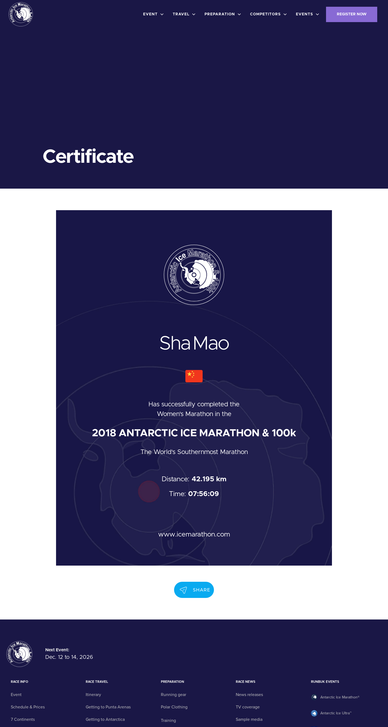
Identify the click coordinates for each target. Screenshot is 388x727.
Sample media (249, 719)
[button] (154, 14)
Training (168, 720)
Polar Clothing (174, 707)
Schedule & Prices (28, 707)
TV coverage (248, 707)
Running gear (173, 694)
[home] (21, 14)
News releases (249, 694)
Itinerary (93, 694)
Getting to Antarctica (105, 719)
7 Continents (23, 719)
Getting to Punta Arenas (108, 707)
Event (16, 694)
